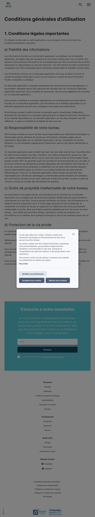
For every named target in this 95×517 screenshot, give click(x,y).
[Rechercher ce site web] (80, 4)
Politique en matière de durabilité (47, 493)
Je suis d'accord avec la (43, 357)
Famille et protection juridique (47, 396)
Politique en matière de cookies (47, 489)
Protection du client (47, 451)
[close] (73, 234)
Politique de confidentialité (52, 357)
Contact (47, 442)
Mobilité (47, 387)
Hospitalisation (47, 400)
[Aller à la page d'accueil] (9, 4)
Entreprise (47, 421)
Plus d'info (23, 264)
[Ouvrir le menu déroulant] (88, 4)
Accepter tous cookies (31, 280)
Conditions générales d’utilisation (47, 482)
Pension (47, 409)
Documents (47, 447)
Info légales (47, 496)
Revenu (48, 430)
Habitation (47, 391)
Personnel (47, 426)
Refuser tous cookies (58, 280)
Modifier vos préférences (33, 274)
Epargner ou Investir (47, 404)
